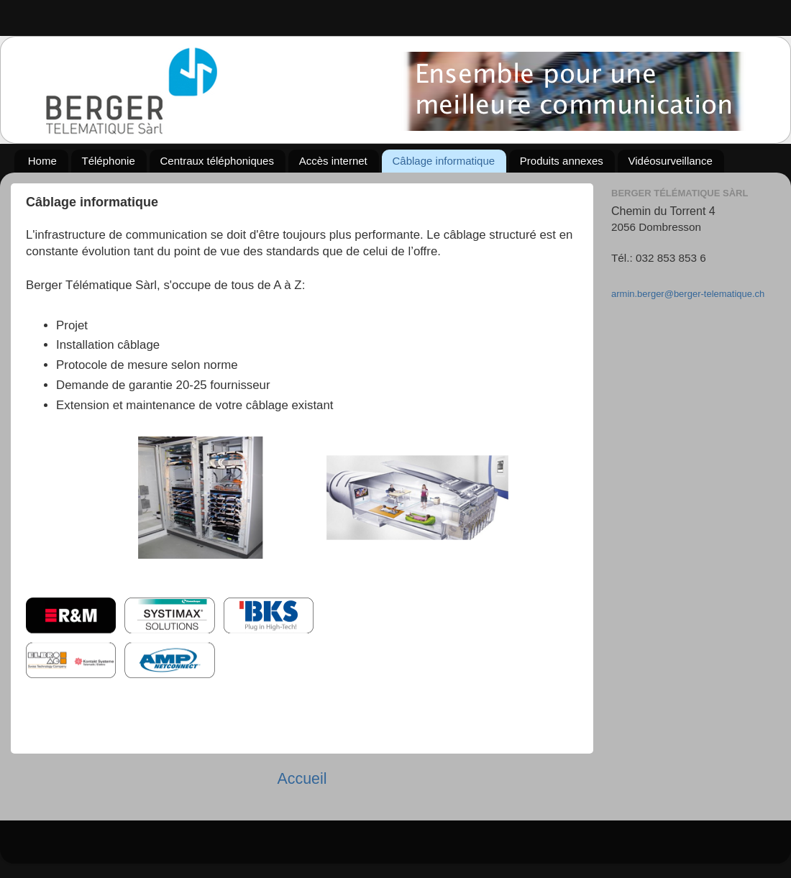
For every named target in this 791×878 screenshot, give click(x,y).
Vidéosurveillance (670, 161)
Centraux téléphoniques (217, 161)
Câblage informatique (444, 161)
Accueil (301, 778)
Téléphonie (108, 161)
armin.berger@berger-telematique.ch (687, 293)
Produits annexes (561, 161)
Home (42, 161)
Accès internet (333, 161)
